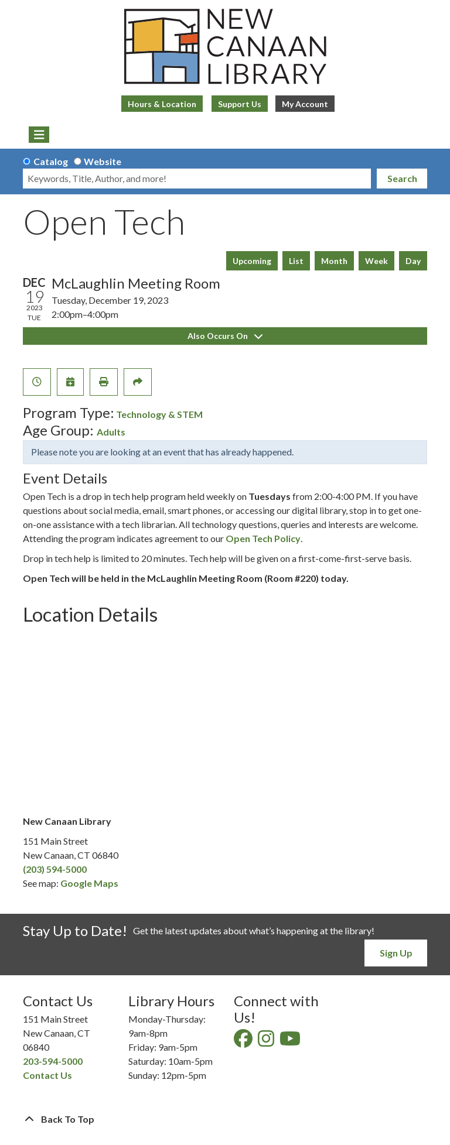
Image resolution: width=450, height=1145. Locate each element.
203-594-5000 (53, 1061)
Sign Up (396, 952)
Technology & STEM (159, 414)
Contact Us (47, 1075)
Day (413, 261)
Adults (111, 431)
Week (376, 261)
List (296, 261)
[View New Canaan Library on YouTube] (290, 1041)
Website (102, 161)
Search (402, 178)
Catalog (50, 161)
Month (334, 261)
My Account (305, 104)
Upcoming (252, 261)
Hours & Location (162, 104)
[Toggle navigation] (39, 134)
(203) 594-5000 (55, 869)
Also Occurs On (225, 336)
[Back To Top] (225, 1119)
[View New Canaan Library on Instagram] (267, 1041)
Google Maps (89, 883)
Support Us (239, 104)
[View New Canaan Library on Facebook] (244, 1041)
